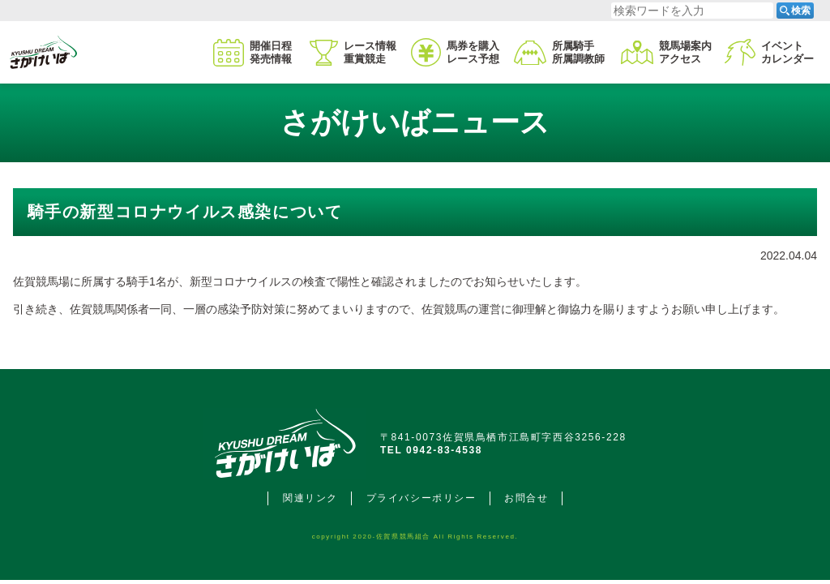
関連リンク (310, 498)
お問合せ (526, 498)
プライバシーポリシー (421, 498)
